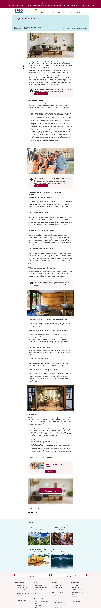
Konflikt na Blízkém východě (44, 9)
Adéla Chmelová (72, 28)
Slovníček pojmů (76, 603)
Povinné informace (58, 602)
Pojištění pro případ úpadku (41, 601)
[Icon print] (23, 71)
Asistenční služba (58, 587)
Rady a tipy (66, 9)
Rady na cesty (79, 28)
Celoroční (58, 12)
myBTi (36, 593)
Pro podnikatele (79, 12)
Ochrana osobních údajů (59, 604)
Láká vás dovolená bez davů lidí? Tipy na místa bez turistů (61, 526)
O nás (55, 595)
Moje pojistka (81, 9)
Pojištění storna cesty (21, 595)
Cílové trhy (74, 606)
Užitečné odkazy (76, 601)
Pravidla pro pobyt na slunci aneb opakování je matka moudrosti (38, 548)
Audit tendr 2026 (57, 607)
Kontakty (71, 9)
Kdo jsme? (76, 9)
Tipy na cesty (75, 585)
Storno (65, 12)
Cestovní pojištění (40, 12)
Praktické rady (75, 587)
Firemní (71, 12)
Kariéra (55, 598)
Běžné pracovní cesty (40, 585)
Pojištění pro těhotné (21, 600)
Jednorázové (50, 12)
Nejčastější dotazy (76, 596)
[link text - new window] (23, 61)
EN (85, 10)
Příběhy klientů (75, 599)
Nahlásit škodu (53, 9)
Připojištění (19, 598)
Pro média (56, 600)
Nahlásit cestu (60, 9)
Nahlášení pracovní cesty (41, 587)
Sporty (73, 594)
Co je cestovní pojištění (22, 587)
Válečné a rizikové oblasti (78, 589)
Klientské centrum (58, 585)
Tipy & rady (84, 28)
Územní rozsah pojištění (77, 592)
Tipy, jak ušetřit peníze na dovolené (56, 466)
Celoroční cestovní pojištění (23, 593)
